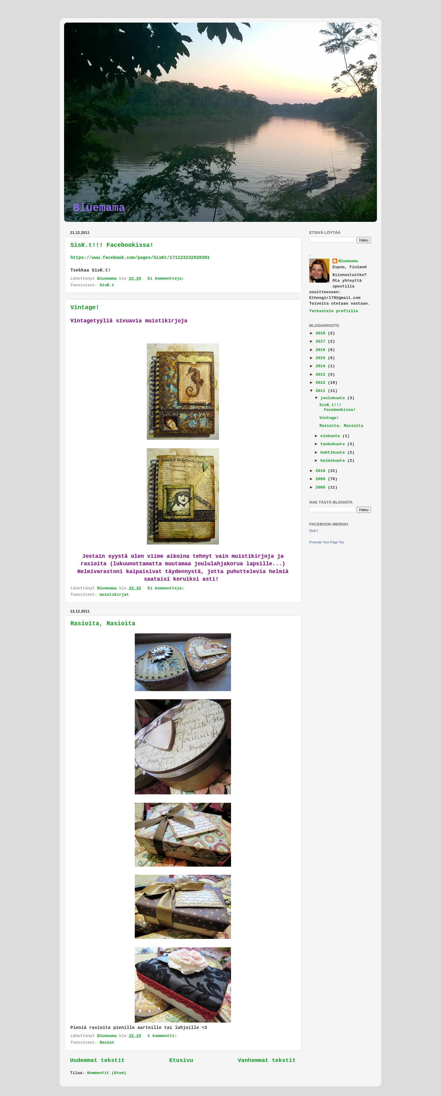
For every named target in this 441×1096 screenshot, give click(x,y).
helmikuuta (333, 460)
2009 (322, 479)
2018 (322, 333)
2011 (322, 391)
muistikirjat (114, 594)
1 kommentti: (163, 1036)
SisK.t (107, 285)
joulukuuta (333, 398)
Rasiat (107, 1042)
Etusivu (181, 1060)
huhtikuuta (333, 452)
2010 (322, 471)
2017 (322, 341)
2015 (322, 358)
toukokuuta (333, 444)
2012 (322, 382)
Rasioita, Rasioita (102, 623)
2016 (322, 350)
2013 (322, 374)
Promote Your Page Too (326, 542)
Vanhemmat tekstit (267, 1060)
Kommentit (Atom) (106, 1073)
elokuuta (331, 436)
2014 (322, 366)
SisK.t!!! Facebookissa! (111, 245)
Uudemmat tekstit (97, 1060)
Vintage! (84, 307)
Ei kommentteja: (167, 278)
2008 (322, 487)
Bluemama (99, 208)
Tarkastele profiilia (333, 311)
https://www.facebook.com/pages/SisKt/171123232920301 (140, 257)
